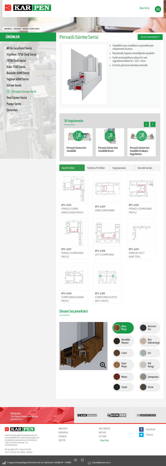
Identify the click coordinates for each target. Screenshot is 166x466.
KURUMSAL (63, 432)
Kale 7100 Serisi (15, 67)
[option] (78, 142)
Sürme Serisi (13, 85)
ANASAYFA (63, 428)
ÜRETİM (62, 440)
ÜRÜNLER (62, 436)
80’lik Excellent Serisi (19, 48)
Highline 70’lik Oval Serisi (21, 54)
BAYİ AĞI (102, 432)
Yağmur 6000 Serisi (17, 79)
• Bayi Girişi (104, 440)
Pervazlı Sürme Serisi (23, 91)
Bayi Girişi (145, 8)
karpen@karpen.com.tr (101, 462)
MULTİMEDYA (104, 428)
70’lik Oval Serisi (16, 60)
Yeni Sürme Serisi (16, 97)
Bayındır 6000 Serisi (17, 73)
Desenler (12, 110)
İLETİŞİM (102, 436)
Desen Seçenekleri (150, 37)
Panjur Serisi (13, 104)
